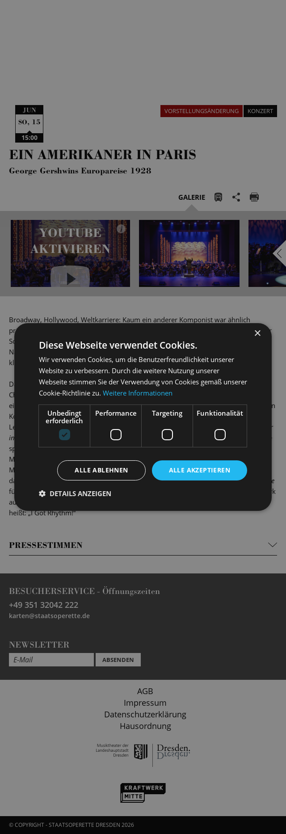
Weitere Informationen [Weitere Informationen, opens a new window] (137, 392)
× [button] (257, 333)
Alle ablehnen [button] (101, 470)
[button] (75, 493)
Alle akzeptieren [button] (199, 470)
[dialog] (143, 417)
